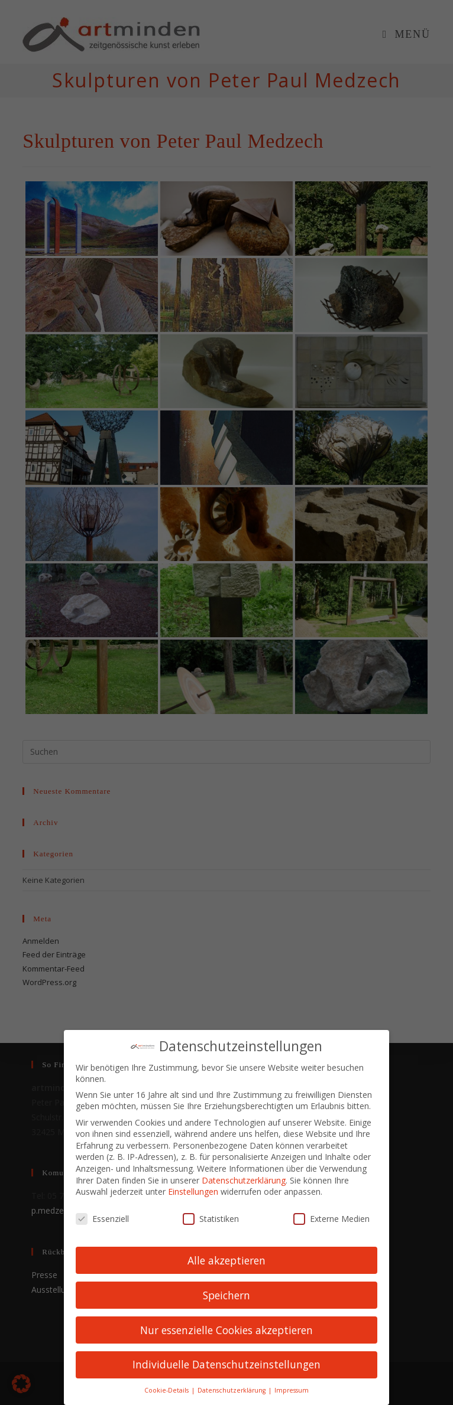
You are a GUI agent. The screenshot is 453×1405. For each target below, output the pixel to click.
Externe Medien (331, 1217)
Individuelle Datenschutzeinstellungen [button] (226, 1364)
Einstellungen (193, 1191)
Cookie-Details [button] (167, 1390)
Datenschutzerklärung (244, 1179)
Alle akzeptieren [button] (226, 1259)
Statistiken (211, 1217)
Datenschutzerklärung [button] (232, 1390)
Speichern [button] (226, 1294)
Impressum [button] (291, 1390)
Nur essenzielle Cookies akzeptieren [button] (226, 1329)
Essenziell (102, 1217)
